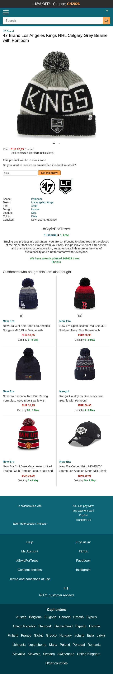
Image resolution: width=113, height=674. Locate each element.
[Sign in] (91, 12)
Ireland (79, 635)
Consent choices (30, 570)
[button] (54, 143)
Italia (90, 635)
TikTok (83, 551)
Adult (34, 205)
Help (29, 542)
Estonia (94, 626)
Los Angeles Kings (42, 202)
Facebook (83, 560)
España (81, 626)
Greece (51, 635)
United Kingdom (88, 654)
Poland (65, 645)
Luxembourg (37, 645)
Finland (13, 635)
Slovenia (34, 654)
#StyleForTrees (29, 560)
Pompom (36, 198)
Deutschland (63, 626)
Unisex (35, 209)
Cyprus (91, 617)
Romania (94, 645)
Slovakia (19, 654)
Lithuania (19, 645)
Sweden (49, 654)
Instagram (83, 570)
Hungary (65, 635)
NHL (33, 212)
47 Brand (8, 31)
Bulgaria (50, 617)
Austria (21, 617)
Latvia (101, 635)
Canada (65, 617)
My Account (29, 551)
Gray (34, 216)
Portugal (79, 645)
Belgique (35, 617)
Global (38, 635)
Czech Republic (24, 626)
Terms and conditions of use (29, 579)
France (26, 635)
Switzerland (66, 654)
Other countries (56, 663)
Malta (53, 645)
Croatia (78, 617)
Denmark (45, 626)
